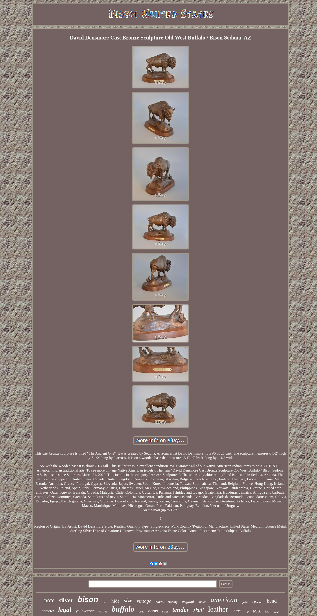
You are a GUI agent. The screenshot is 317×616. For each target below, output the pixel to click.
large (236, 611)
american (224, 600)
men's (277, 612)
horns (159, 602)
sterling (173, 602)
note (49, 600)
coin (165, 611)
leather (218, 609)
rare (105, 602)
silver (66, 600)
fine (267, 611)
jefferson (257, 602)
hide (115, 601)
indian (202, 602)
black (257, 611)
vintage (144, 601)
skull (198, 610)
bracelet (48, 611)
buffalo (123, 609)
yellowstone (85, 611)
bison (88, 599)
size (128, 600)
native (103, 611)
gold (244, 602)
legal (64, 609)
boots (153, 610)
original (188, 601)
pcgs (141, 611)
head (272, 601)
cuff (247, 612)
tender (180, 609)
